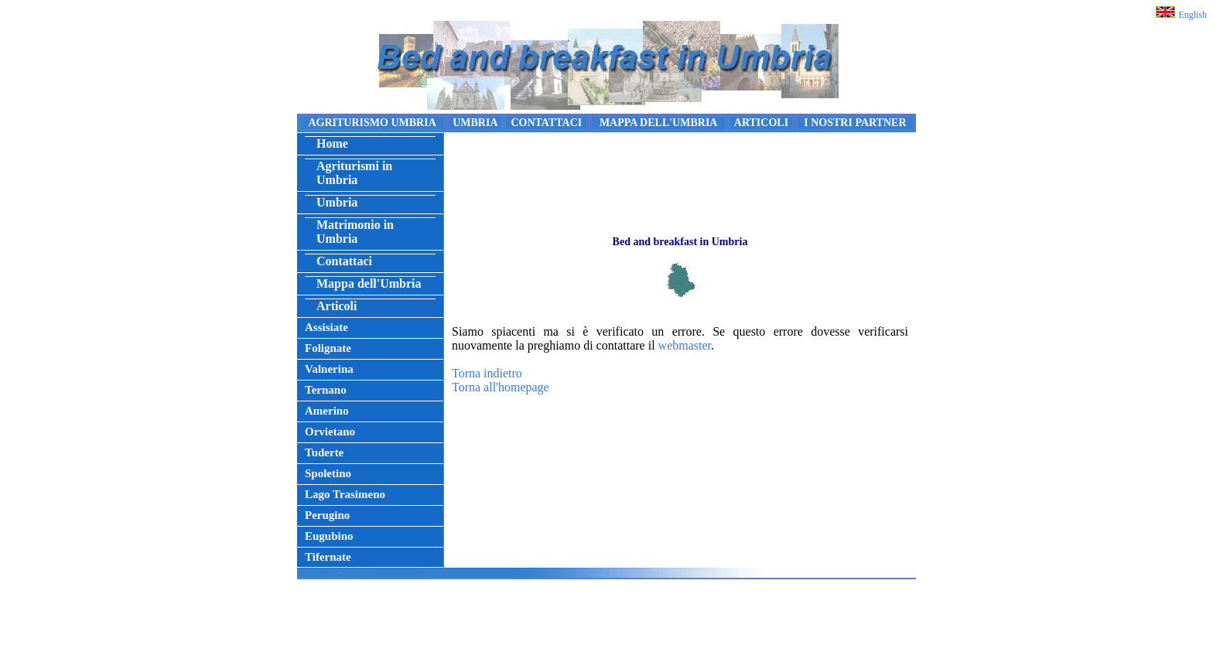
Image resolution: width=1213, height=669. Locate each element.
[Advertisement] (606, 628)
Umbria (336, 202)
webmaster (684, 345)
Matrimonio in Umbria (355, 231)
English (1192, 14)
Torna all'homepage (500, 387)
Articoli (336, 305)
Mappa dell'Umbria (369, 283)
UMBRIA (475, 122)
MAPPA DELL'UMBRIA (659, 122)
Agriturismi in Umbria (354, 172)
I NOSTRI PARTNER (855, 122)
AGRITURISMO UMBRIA (372, 122)
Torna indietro (487, 373)
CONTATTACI (546, 122)
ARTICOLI (761, 122)
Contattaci (344, 261)
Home (332, 143)
